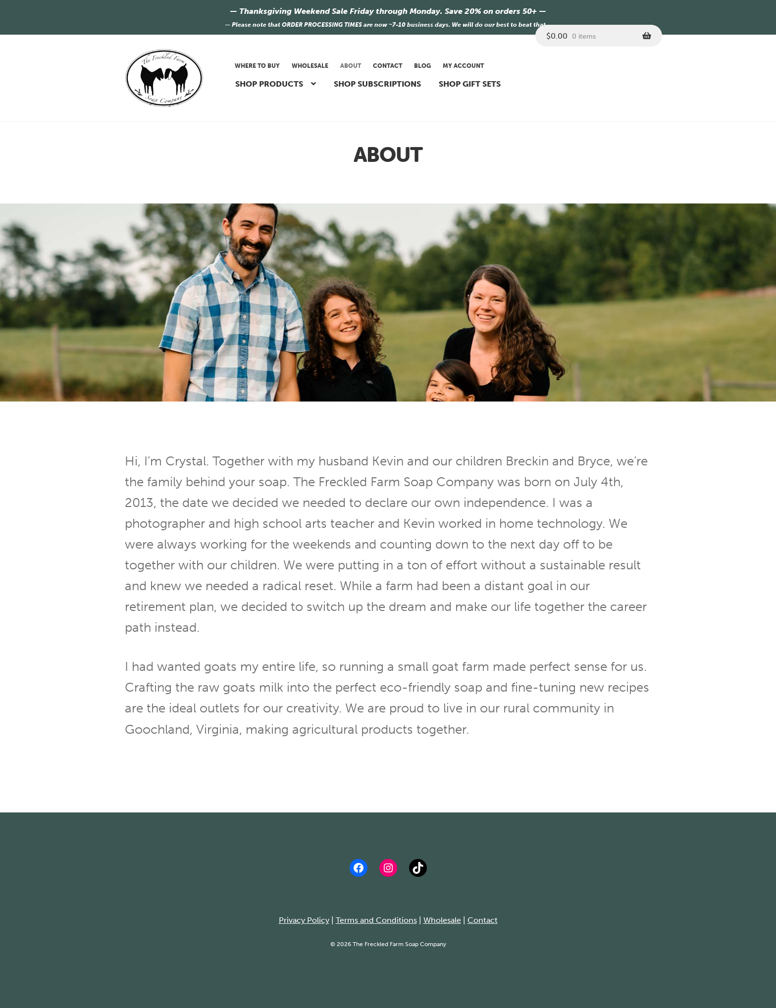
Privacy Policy (304, 920)
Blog (422, 65)
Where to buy (257, 65)
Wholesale (310, 65)
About (350, 65)
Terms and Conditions (376, 920)
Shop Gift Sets (470, 84)
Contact (387, 65)
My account (463, 65)
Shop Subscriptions (377, 84)
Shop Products (269, 84)
